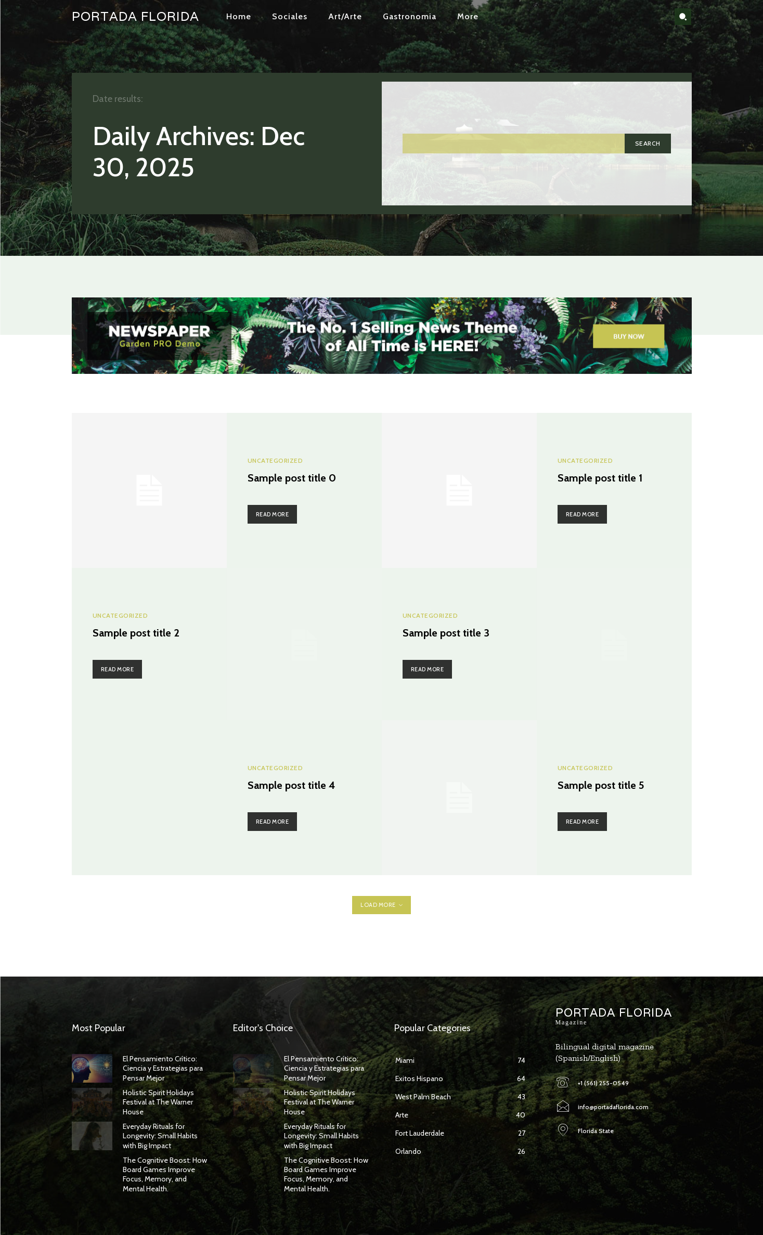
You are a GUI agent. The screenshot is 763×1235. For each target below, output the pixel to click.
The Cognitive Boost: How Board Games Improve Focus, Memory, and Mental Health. (165, 1174)
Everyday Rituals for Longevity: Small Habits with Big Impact (160, 1136)
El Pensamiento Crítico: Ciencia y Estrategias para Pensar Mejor (163, 1068)
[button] (683, 16)
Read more (272, 514)
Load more (381, 904)
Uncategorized (275, 461)
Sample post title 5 (601, 785)
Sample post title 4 (291, 785)
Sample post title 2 (136, 633)
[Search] (648, 143)
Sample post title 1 (600, 478)
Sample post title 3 (446, 633)
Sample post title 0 (292, 478)
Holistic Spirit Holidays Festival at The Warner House (158, 1102)
